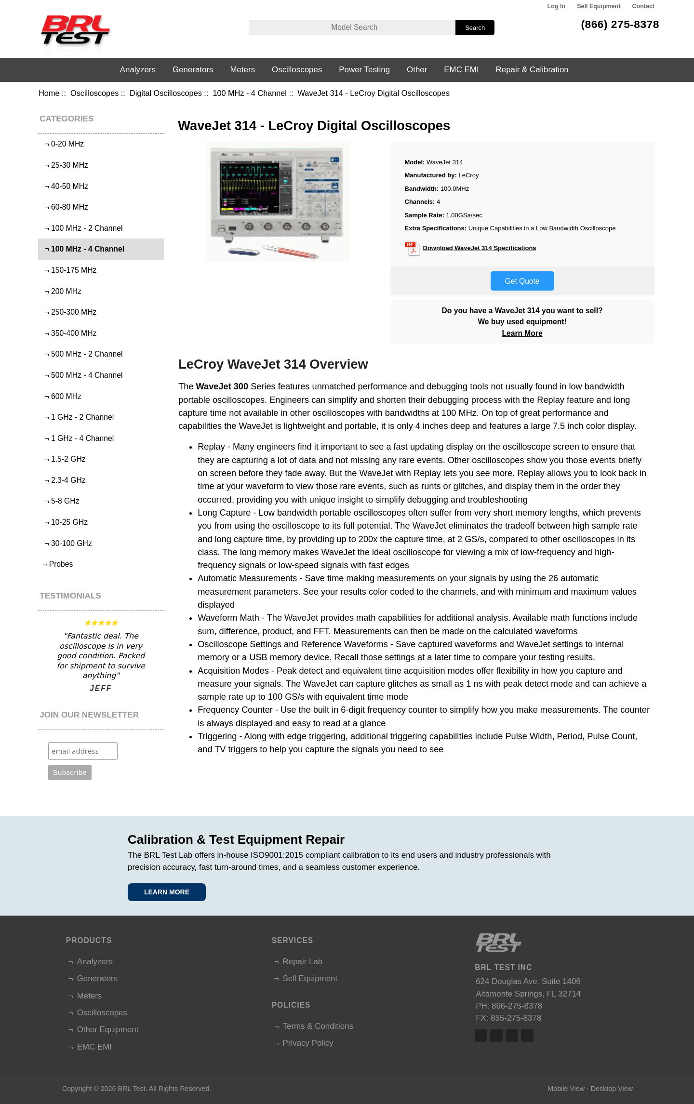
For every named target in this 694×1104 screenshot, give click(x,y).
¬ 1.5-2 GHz (63, 459)
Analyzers (138, 69)
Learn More (522, 333)
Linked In (512, 1035)
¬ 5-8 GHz (60, 501)
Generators (193, 69)
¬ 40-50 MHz (64, 186)
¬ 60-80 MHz (64, 207)
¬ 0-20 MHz (62, 144)
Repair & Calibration (532, 69)
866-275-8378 (517, 1006)
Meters (242, 69)
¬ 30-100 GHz (66, 543)
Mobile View (566, 1088)
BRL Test (131, 1088)
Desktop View (612, 1088)
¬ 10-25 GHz (64, 522)
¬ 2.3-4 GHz (63, 480)
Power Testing (364, 69)
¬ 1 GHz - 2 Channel (77, 417)
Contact (643, 6)
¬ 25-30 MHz (64, 165)
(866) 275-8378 (620, 24)
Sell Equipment (598, 6)
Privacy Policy (308, 1043)
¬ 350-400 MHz (68, 333)
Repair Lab (303, 961)
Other (417, 69)
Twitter (496, 1035)
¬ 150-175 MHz (68, 270)
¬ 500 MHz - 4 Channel (81, 375)
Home (49, 93)
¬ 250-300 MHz (68, 312)
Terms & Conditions (318, 1026)
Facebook (481, 1035)
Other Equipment (108, 1029)
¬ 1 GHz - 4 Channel (77, 438)
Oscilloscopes (94, 93)
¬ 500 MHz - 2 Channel (81, 354)
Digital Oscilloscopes (166, 93)
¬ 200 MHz (60, 291)
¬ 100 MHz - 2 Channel (81, 228)
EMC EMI (461, 69)
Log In (556, 6)
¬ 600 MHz (60, 396)
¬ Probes (56, 564)
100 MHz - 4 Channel (250, 93)
